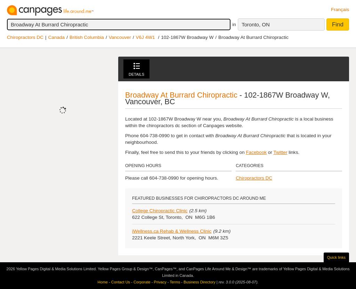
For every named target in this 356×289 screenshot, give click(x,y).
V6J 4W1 (145, 37)
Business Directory (200, 282)
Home (103, 282)
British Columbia (87, 37)
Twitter (280, 152)
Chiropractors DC (25, 37)
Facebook (256, 152)
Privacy (160, 282)
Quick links (336, 257)
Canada (56, 37)
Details (136, 69)
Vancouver (120, 37)
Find (337, 24)
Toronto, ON (256, 24)
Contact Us (120, 282)
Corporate (142, 282)
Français (340, 9)
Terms (175, 282)
